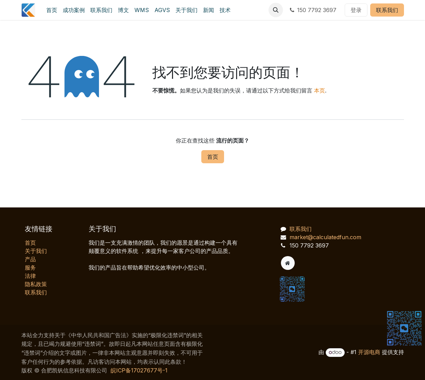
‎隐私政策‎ (36, 284)
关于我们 (36, 250)
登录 (356, 10)
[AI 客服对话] (349, 255)
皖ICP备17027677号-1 (139, 370)
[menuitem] (51, 10)
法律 (30, 275)
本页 (319, 90)
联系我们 (387, 10)
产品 (30, 259)
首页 (212, 156)
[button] (276, 10)
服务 (30, 267)
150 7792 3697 (312, 10)
